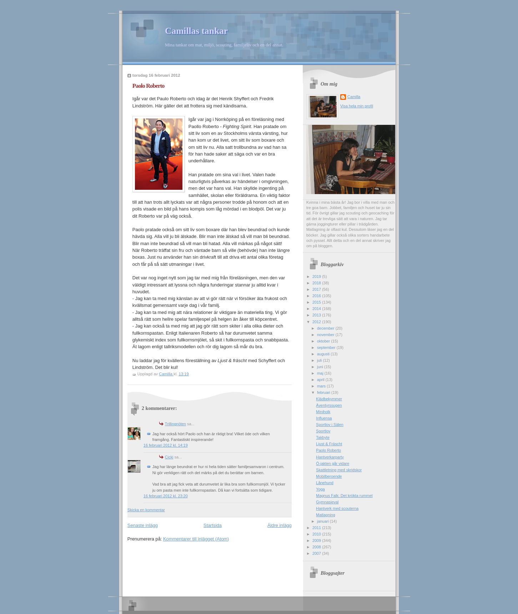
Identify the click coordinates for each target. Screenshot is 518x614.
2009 (317, 540)
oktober (324, 341)
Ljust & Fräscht (329, 444)
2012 (317, 322)
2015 (317, 302)
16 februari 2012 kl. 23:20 (166, 496)
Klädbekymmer (329, 399)
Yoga (320, 489)
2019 (317, 276)
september (327, 347)
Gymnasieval (327, 502)
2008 (317, 547)
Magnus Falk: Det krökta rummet (344, 495)
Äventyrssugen (329, 405)
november (326, 335)
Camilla (353, 97)
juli (320, 360)
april (321, 379)
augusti (324, 354)
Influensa (324, 418)
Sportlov (323, 431)
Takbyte (323, 437)
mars (322, 386)
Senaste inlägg (142, 525)
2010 (317, 534)
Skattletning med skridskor (339, 470)
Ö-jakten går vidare (332, 463)
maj (321, 373)
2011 (317, 528)
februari (324, 392)
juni (320, 367)
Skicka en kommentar (146, 510)
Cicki (169, 457)
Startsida (212, 525)
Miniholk (323, 412)
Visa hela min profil (356, 106)
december (326, 328)
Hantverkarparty (330, 457)
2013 (317, 315)
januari (323, 521)
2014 (317, 308)
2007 (317, 553)
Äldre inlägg (279, 525)
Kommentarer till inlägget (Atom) (196, 539)
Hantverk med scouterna (337, 508)
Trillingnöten (175, 424)
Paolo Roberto (328, 450)
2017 (317, 289)
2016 (317, 296)
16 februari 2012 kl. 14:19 (166, 445)
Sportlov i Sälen (329, 424)
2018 (317, 283)
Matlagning (325, 515)
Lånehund (324, 483)
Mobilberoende (329, 476)
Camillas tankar (196, 31)
